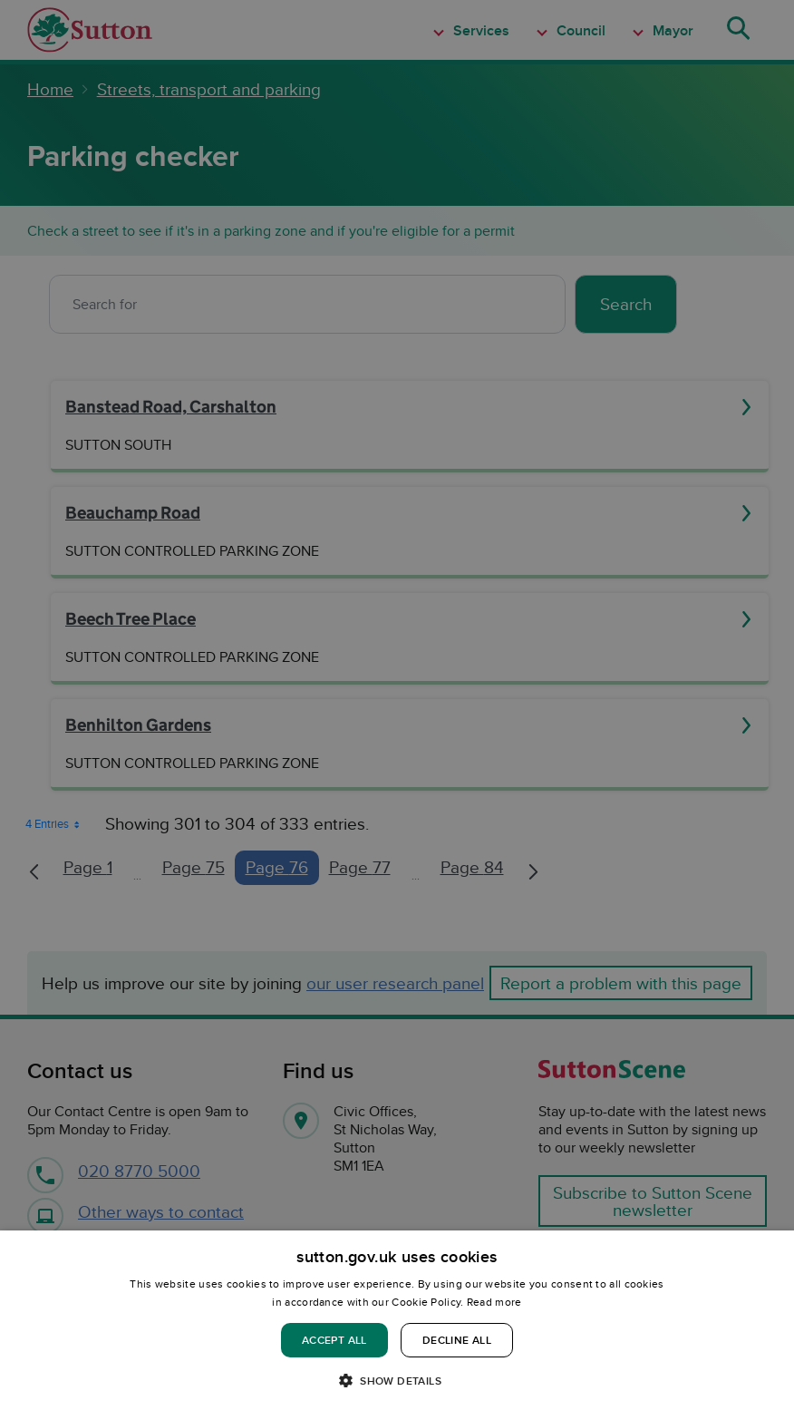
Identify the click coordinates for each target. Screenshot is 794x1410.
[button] (397, 1379)
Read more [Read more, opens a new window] (494, 1301)
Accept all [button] (334, 1339)
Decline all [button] (456, 1339)
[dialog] (397, 1320)
